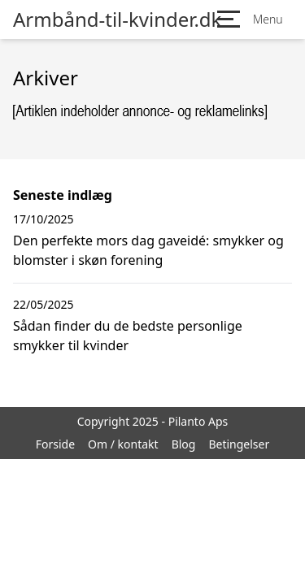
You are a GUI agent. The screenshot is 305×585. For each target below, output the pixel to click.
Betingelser (238, 444)
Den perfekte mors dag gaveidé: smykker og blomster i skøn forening (148, 250)
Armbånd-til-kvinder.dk (117, 19)
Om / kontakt (123, 444)
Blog (184, 444)
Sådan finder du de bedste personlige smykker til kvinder (127, 335)
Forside (55, 444)
